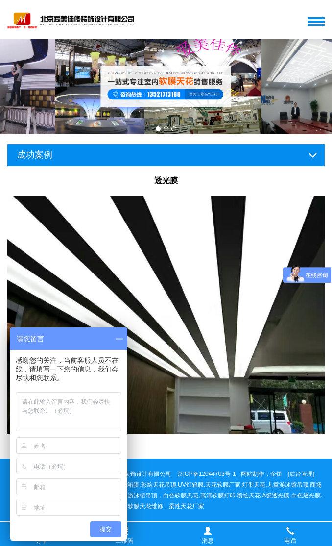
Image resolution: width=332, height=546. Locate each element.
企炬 (276, 474)
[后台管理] (301, 474)
